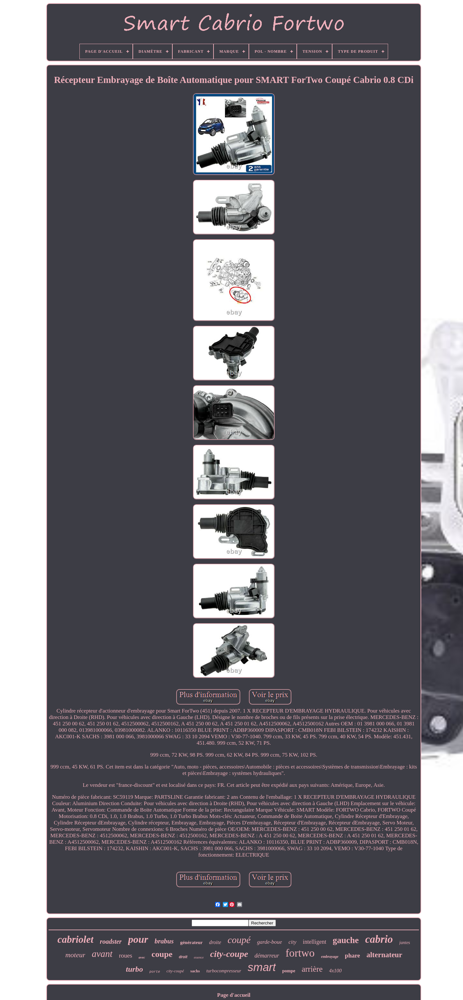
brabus (164, 941)
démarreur (267, 955)
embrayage (330, 956)
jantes (404, 942)
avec (142, 957)
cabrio (379, 939)
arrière (312, 969)
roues (125, 955)
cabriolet (76, 939)
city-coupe (229, 954)
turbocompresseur (223, 970)
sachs (195, 970)
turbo (134, 969)
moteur (75, 955)
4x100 (335, 970)
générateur (191, 942)
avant (102, 954)
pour (138, 939)
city (292, 942)
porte (155, 972)
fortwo (300, 953)
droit (183, 957)
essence (199, 957)
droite (215, 942)
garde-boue (269, 942)
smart (262, 967)
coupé (239, 939)
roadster (111, 941)
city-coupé (175, 970)
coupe (161, 954)
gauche (346, 940)
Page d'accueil (233, 995)
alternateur (384, 955)
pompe (288, 970)
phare (352, 955)
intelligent (314, 942)
